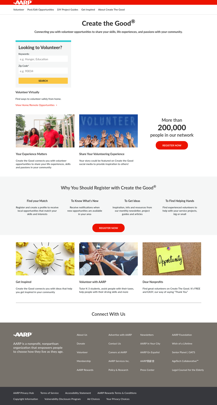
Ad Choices (93, 398)
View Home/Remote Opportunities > (37, 104)
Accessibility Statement (78, 392)
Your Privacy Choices (118, 398)
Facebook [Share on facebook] (167, 394)
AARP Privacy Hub (23, 392)
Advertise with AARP (120, 334)
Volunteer (82, 352)
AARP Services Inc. (119, 360)
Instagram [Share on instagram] (189, 394)
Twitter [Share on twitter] (178, 394)
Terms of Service (49, 392)
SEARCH (43, 80)
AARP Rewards (85, 369)
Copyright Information (25, 398)
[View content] (108, 130)
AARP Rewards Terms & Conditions (117, 392)
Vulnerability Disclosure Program (62, 398)
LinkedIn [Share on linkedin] (200, 394)
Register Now (171, 145)
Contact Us (115, 343)
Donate (81, 343)
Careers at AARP (118, 352)
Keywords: (24, 53)
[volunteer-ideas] (45, 130)
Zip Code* (24, 65)
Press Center (147, 369)
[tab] (18, 11)
